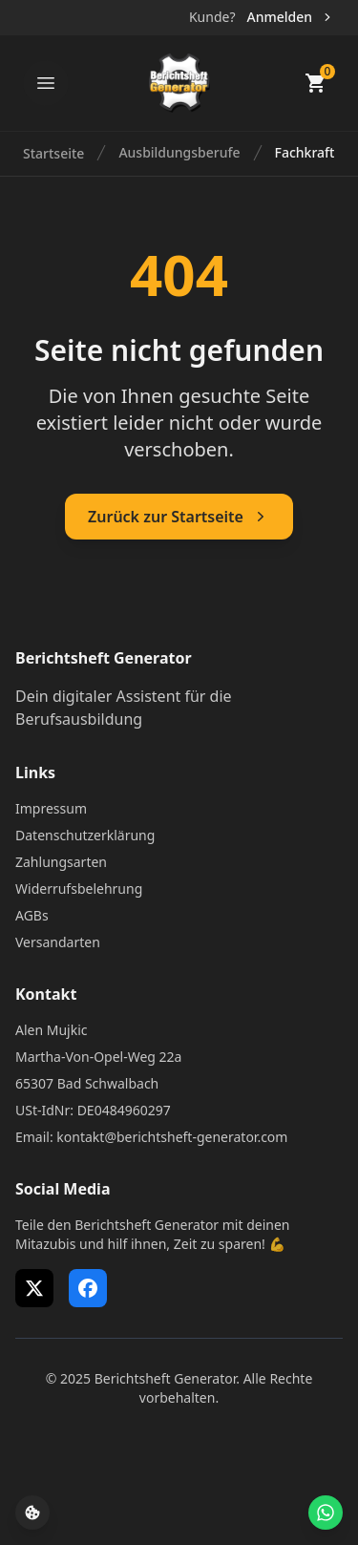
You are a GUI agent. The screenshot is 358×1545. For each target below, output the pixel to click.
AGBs (32, 915)
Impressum (51, 808)
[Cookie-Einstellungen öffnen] (32, 1512)
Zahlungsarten (61, 862)
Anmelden (290, 17)
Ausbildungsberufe (179, 152)
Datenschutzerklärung (85, 835)
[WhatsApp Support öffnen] (325, 1512)
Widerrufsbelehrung (78, 888)
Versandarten (57, 942)
